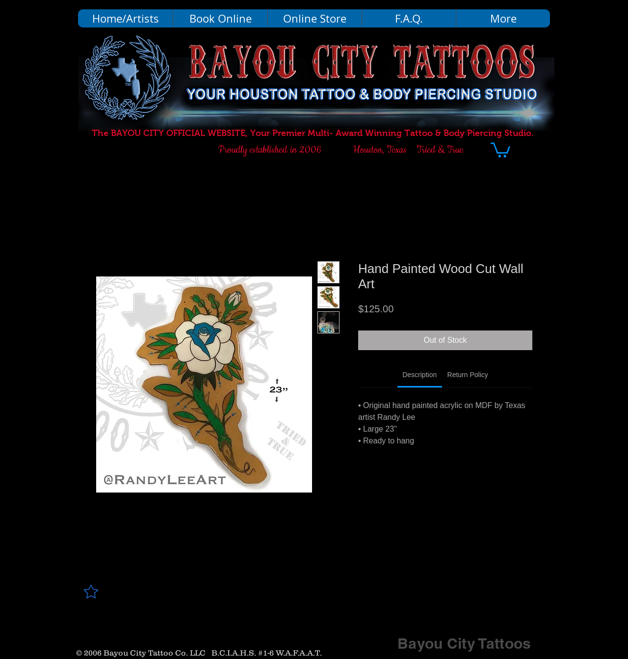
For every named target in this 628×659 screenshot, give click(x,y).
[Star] (91, 591)
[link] (419, 375)
